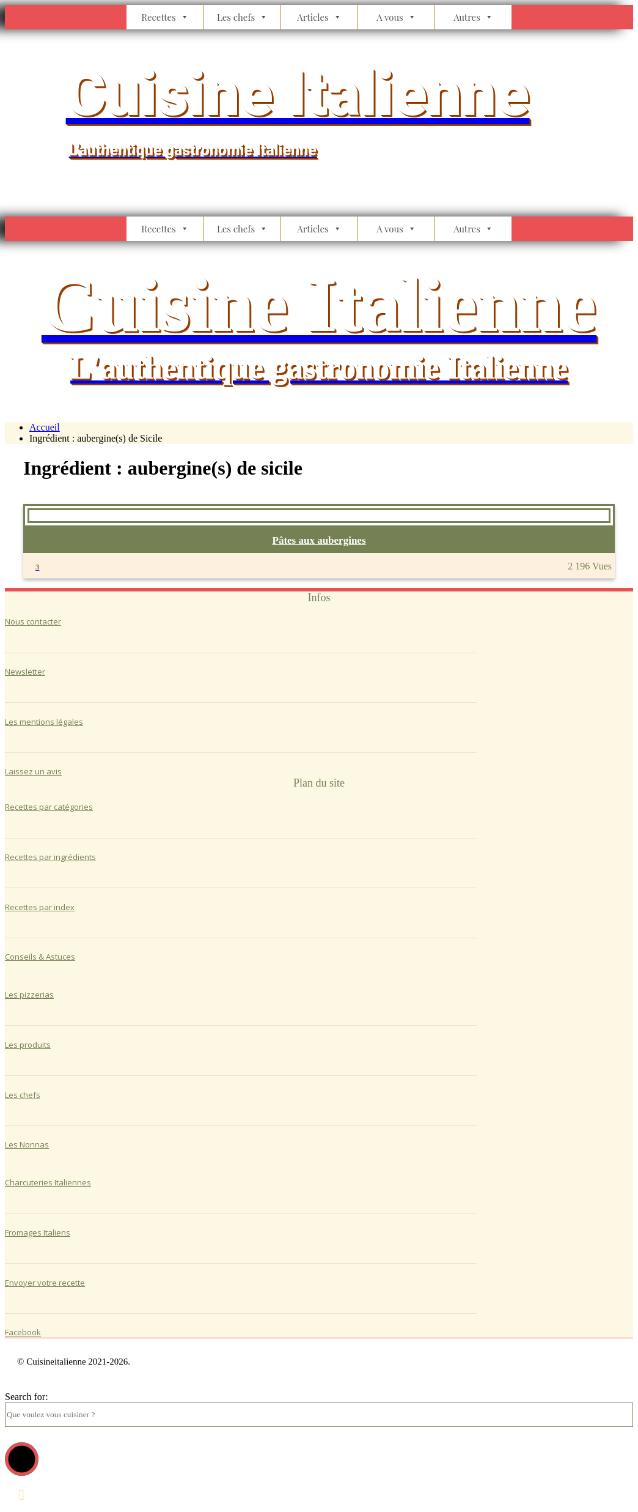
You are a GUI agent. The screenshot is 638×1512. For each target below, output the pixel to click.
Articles (319, 17)
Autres (473, 17)
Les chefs (242, 17)
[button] (21, 1459)
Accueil (44, 427)
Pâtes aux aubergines (319, 540)
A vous (396, 17)
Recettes (165, 17)
